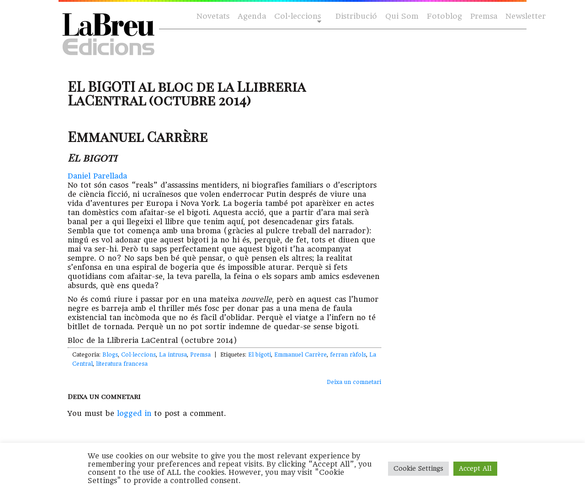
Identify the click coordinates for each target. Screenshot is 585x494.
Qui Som (402, 16)
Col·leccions (296, 16)
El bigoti (259, 355)
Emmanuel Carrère (300, 355)
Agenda (252, 16)
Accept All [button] (475, 468)
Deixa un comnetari (354, 382)
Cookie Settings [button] (418, 468)
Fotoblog (444, 16)
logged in (134, 413)
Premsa (483, 16)
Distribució (356, 16)
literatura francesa (122, 364)
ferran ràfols (348, 355)
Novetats (213, 16)
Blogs (110, 355)
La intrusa (173, 355)
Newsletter (525, 16)
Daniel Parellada (97, 176)
